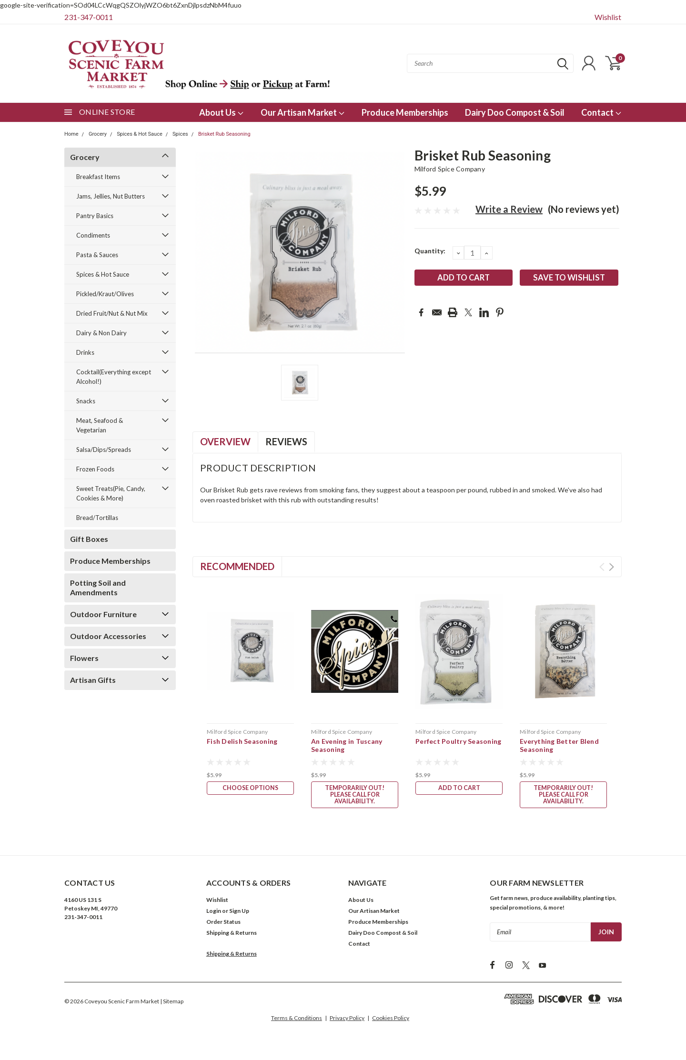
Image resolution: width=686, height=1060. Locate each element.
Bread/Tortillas (97, 517)
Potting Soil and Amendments (98, 587)
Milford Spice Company (449, 169)
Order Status (223, 923)
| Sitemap (171, 1003)
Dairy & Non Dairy (101, 333)
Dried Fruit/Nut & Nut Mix (112, 313)
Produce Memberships (405, 112)
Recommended (237, 566)
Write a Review (509, 209)
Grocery (98, 134)
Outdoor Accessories (108, 635)
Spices (180, 134)
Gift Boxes (89, 538)
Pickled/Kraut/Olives (105, 294)
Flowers (84, 657)
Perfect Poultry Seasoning (458, 741)
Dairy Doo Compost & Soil (515, 112)
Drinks (85, 352)
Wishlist (608, 16)
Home (71, 134)
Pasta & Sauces (97, 255)
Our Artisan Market (303, 112)
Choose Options (251, 789)
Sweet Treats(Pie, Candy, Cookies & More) (110, 493)
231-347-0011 (88, 16)
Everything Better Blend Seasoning (559, 745)
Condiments (93, 235)
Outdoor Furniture (103, 614)
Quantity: (429, 251)
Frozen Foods (95, 469)
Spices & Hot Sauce (139, 134)
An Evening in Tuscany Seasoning (346, 745)
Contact (601, 112)
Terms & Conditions (296, 1019)
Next (611, 567)
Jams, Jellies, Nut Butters (110, 196)
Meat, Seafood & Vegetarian (99, 425)
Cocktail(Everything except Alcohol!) (113, 376)
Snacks (85, 401)
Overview (225, 441)
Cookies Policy (390, 1019)
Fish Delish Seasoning (242, 741)
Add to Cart (459, 789)
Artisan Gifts (93, 679)
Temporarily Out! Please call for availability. (355, 795)
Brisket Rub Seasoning (224, 134)
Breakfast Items (98, 176)
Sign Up (239, 912)
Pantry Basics (94, 216)
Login (213, 912)
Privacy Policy (347, 1019)
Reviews (286, 441)
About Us (221, 112)
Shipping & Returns (231, 934)
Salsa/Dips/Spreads (103, 449)
